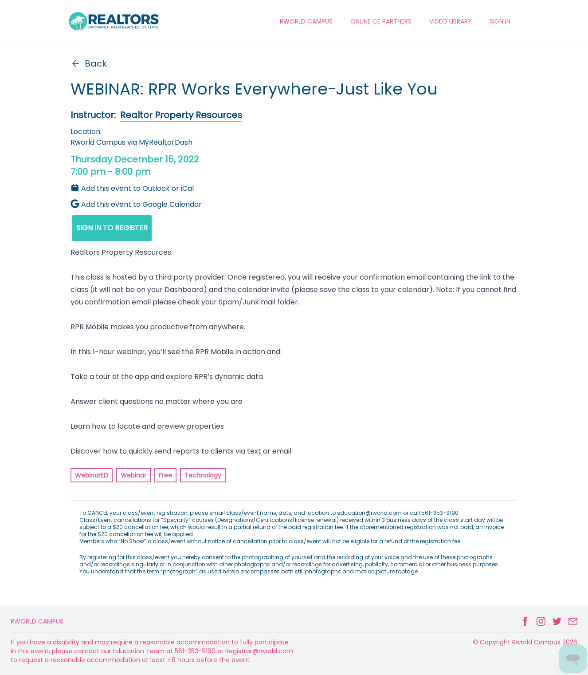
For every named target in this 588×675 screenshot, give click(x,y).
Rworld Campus (37, 621)
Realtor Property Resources (181, 115)
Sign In (500, 21)
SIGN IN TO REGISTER (112, 228)
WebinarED (91, 475)
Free (165, 475)
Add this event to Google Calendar (136, 204)
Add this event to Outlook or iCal (132, 188)
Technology (202, 475)
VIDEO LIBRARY (450, 21)
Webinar (133, 475)
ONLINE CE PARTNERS (381, 21)
